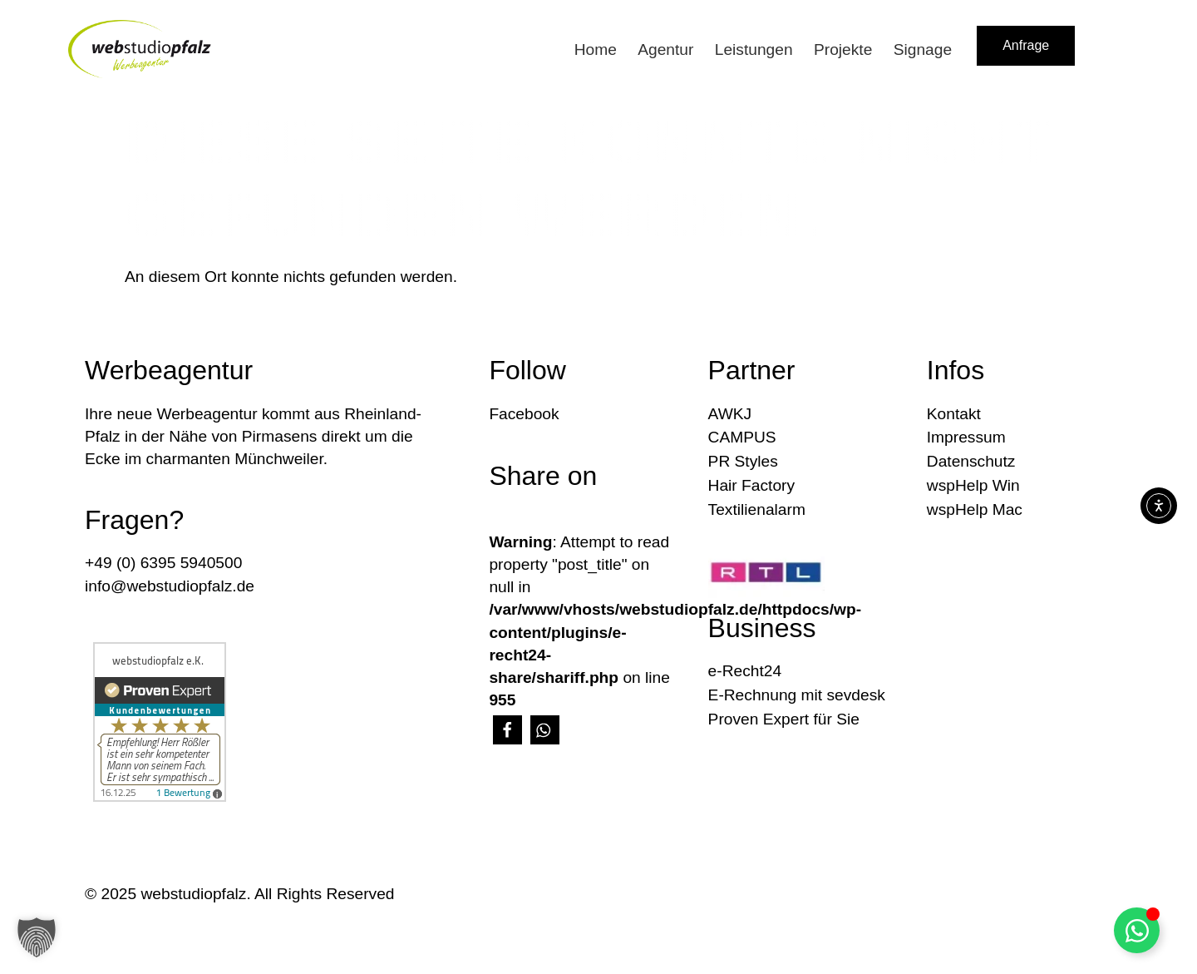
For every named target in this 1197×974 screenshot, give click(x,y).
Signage (923, 49)
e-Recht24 (745, 671)
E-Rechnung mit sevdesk (796, 695)
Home (595, 49)
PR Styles (743, 461)
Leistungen (754, 49)
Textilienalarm (756, 509)
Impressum (966, 437)
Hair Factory (751, 485)
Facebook (524, 414)
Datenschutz (971, 461)
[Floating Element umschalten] (1137, 930)
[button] (507, 729)
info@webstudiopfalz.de (169, 586)
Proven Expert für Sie (784, 719)
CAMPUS (742, 437)
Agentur (665, 49)
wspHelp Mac (974, 509)
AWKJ (730, 414)
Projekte (843, 49)
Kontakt (954, 414)
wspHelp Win (973, 485)
